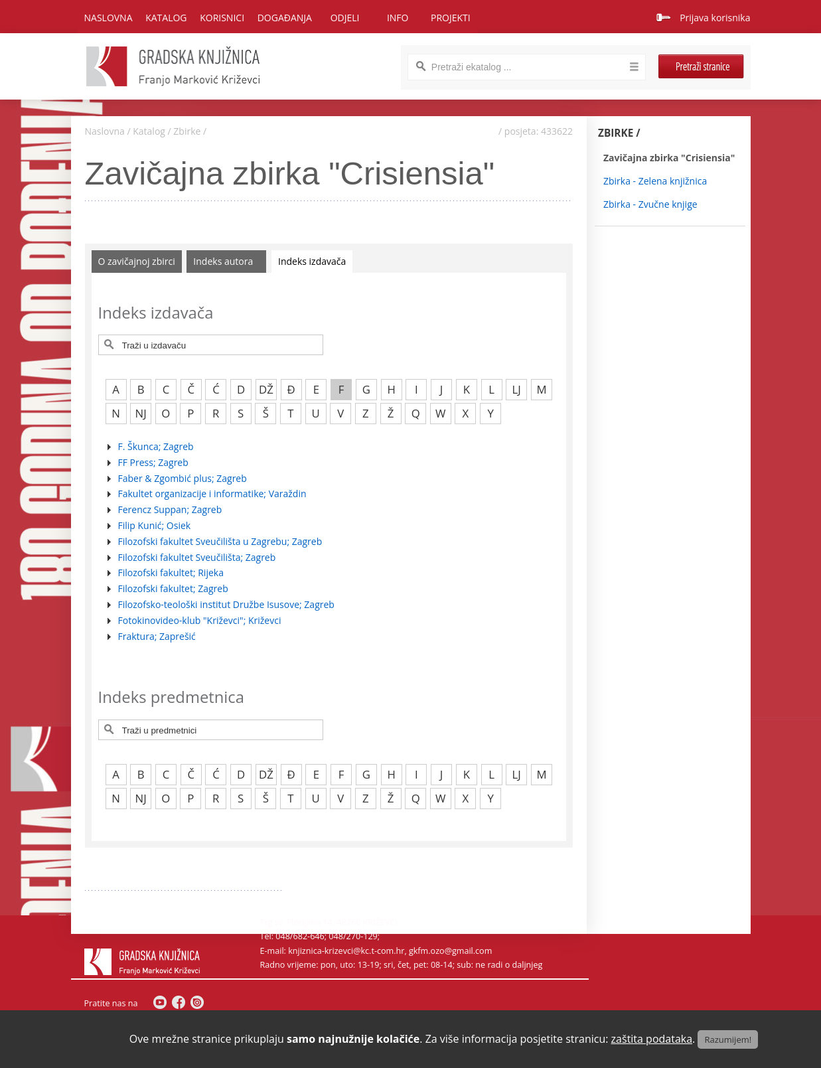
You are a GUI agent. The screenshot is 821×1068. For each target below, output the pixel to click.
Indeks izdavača (312, 261)
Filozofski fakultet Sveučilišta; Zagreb (197, 557)
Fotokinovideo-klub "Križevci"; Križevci (199, 620)
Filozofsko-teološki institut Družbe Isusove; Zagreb (226, 604)
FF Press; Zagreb (153, 462)
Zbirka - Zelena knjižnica (655, 181)
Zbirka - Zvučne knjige (650, 204)
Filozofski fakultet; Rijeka (171, 572)
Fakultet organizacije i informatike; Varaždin (212, 493)
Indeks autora (223, 261)
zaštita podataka (652, 1038)
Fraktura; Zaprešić (157, 636)
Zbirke (186, 131)
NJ (141, 413)
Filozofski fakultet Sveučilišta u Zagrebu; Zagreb (220, 541)
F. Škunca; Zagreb (156, 446)
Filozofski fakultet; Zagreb (173, 588)
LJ (516, 389)
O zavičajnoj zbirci (136, 261)
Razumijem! (727, 1039)
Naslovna (108, 17)
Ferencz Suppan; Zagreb (170, 509)
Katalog (149, 131)
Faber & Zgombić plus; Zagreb (182, 478)
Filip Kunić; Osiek (154, 525)
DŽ (266, 389)
